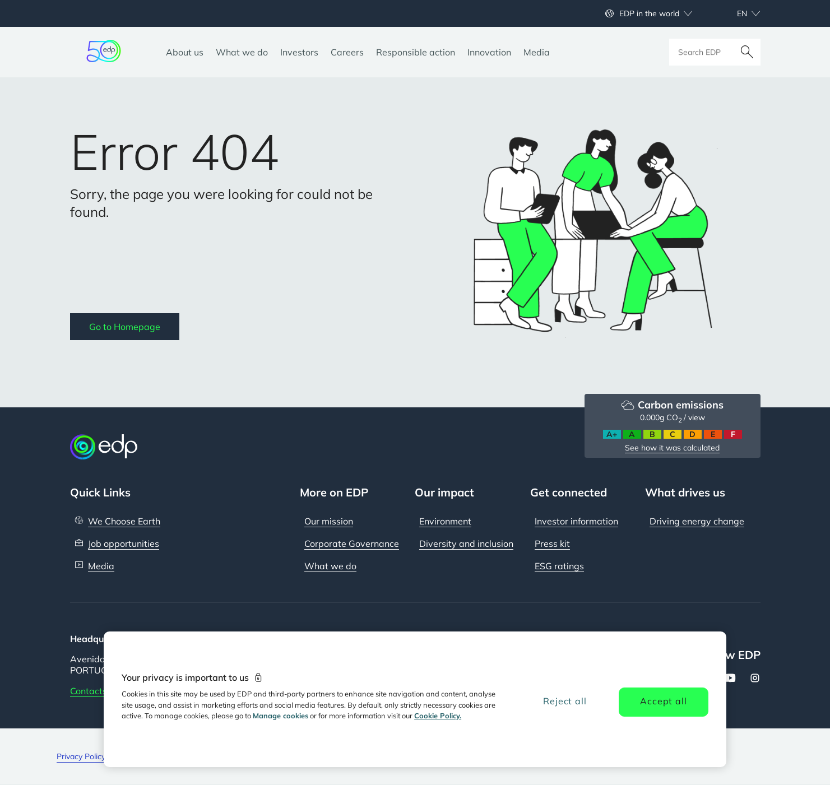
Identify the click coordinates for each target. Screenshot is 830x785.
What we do (330, 566)
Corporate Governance (351, 543)
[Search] (747, 52)
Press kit (552, 543)
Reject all (564, 701)
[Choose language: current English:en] (736, 13)
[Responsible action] (415, 52)
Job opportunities (123, 543)
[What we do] (242, 52)
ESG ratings (559, 566)
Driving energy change (697, 521)
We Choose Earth (124, 521)
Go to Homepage (124, 326)
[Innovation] (489, 52)
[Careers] (347, 52)
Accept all (663, 701)
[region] (415, 699)
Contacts (88, 690)
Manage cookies (280, 715)
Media (101, 566)
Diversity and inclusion (466, 543)
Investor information (576, 521)
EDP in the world (649, 13)
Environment (445, 521)
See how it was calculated (672, 448)
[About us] (185, 52)
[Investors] (299, 52)
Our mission (328, 521)
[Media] (536, 52)
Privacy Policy (81, 756)
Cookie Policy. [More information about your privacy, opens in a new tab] (437, 715)
